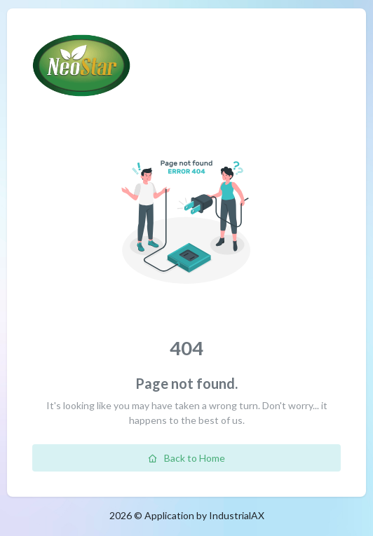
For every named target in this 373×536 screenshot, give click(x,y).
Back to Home (186, 458)
